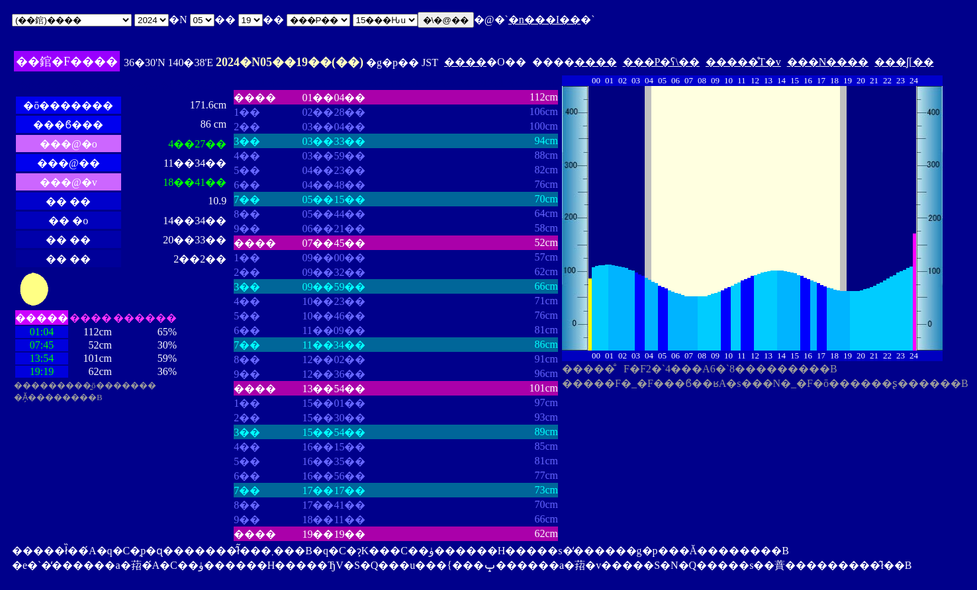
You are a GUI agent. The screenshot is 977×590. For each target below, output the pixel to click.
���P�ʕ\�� (661, 61)
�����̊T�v (743, 61)
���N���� (828, 61)
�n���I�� (544, 19)
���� (465, 61)
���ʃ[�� (903, 61)
